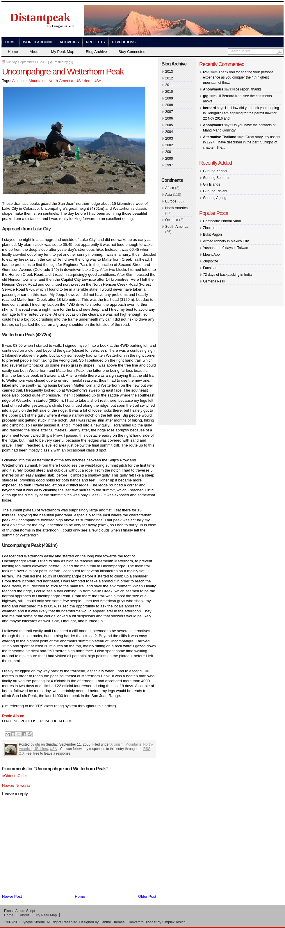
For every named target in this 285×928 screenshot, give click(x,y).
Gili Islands (211, 184)
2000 (169, 159)
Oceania (171, 220)
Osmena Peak (214, 281)
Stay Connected (131, 51)
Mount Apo (211, 255)
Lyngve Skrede (33, 922)
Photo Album (13, 716)
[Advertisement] (178, 331)
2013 (169, 72)
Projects (95, 42)
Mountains (38, 81)
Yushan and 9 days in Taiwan (225, 248)
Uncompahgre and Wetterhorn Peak (63, 71)
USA (97, 81)
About (35, 51)
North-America (61, 81)
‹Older (21, 776)
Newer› (8, 785)
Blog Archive (96, 51)
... (144, 42)
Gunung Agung (214, 198)
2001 (169, 152)
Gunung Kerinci (215, 171)
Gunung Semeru (216, 178)
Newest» (22, 785)
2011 (169, 85)
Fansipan (210, 268)
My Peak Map (62, 51)
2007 (169, 112)
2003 (169, 138)
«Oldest (9, 776)
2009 (169, 98)
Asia (168, 195)
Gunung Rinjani (215, 191)
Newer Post (12, 896)
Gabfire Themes (111, 922)
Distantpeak (40, 17)
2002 (169, 145)
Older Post (147, 896)
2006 (169, 118)
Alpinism (19, 81)
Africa (169, 188)
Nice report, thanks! (247, 89)
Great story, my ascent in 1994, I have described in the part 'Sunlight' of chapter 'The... (241, 142)
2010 (169, 92)
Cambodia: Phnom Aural (222, 221)
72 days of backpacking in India (227, 275)
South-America (176, 227)
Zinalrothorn (212, 228)
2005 (169, 125)
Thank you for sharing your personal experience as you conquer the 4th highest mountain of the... (238, 77)
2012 (169, 78)
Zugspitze (210, 261)
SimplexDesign (174, 922)
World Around (37, 42)
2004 (169, 132)
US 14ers (83, 81)
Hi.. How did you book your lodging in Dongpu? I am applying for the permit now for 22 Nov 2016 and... (241, 113)
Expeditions (124, 42)
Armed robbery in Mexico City (226, 241)
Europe (171, 201)
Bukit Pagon (212, 234)
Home (10, 42)
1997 (169, 165)
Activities (69, 42)
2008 (169, 105)
